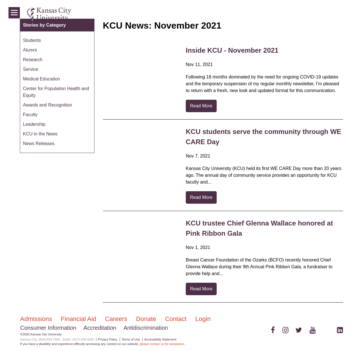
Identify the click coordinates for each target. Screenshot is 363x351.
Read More (201, 105)
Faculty (30, 114)
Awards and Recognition (47, 105)
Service (30, 69)
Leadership (34, 124)
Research (32, 59)
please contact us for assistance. (162, 344)
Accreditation (99, 328)
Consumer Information (48, 328)
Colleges (276, 14)
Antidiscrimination (145, 328)
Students (32, 40)
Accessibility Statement (160, 339)
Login (340, 14)
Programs (301, 14)
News (323, 14)
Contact (176, 318)
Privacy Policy (107, 339)
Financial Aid (79, 318)
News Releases (38, 143)
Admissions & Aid (241, 14)
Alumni (30, 50)
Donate (147, 318)
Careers (117, 318)
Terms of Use (131, 339)
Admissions (37, 318)
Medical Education (41, 78)
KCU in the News (40, 133)
